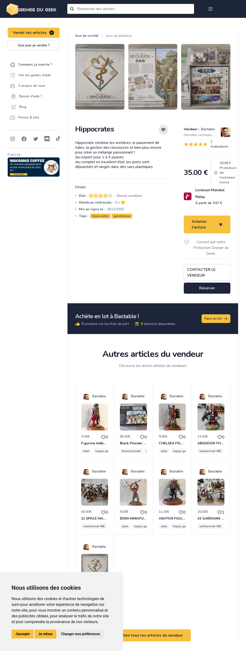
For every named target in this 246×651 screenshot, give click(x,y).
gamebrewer (121, 216)
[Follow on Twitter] (35, 139)
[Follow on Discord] (47, 139)
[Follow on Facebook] (24, 139)
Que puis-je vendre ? (34, 45)
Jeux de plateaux (119, 35)
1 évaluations (219, 144)
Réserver (207, 288)
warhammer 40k (210, 451)
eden (86, 451)
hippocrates (100, 216)
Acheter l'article (207, 224)
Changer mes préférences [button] (80, 634)
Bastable (207, 129)
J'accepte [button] (22, 634)
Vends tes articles (34, 33)
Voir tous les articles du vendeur (153, 635)
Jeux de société (86, 35)
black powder (131, 451)
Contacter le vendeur (201, 272)
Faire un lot (216, 318)
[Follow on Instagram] (12, 139)
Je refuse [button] (45, 634)
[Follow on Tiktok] (58, 139)
